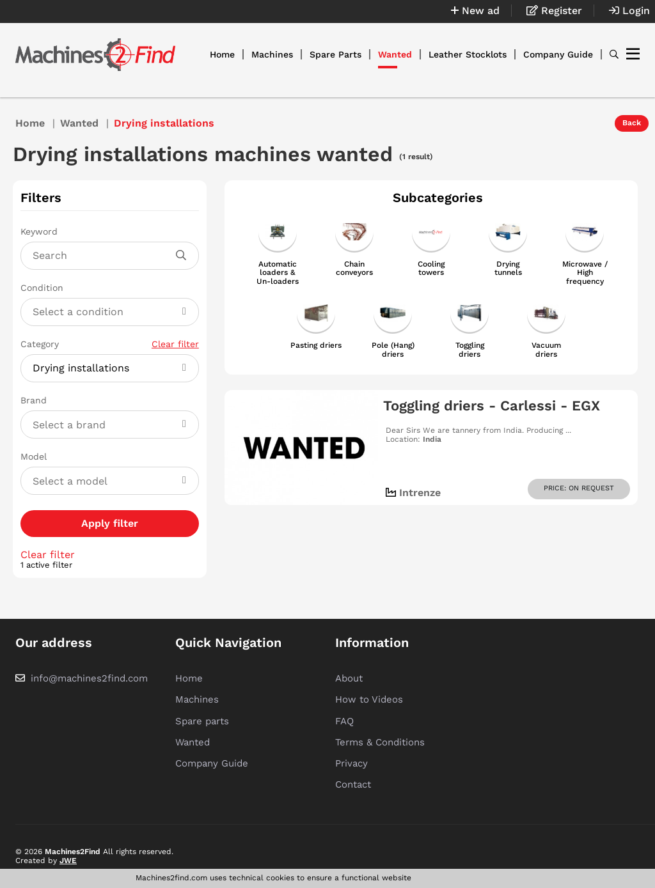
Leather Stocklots (468, 54)
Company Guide (558, 54)
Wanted (395, 54)
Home (222, 54)
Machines (272, 54)
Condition (41, 288)
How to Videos (369, 699)
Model (33, 456)
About (349, 678)
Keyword (39, 231)
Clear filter (175, 344)
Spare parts (202, 721)
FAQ (344, 721)
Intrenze (420, 493)
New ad (475, 10)
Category (109, 344)
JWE (68, 860)
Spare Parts (335, 54)
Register (554, 10)
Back (631, 122)
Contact (353, 784)
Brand (33, 400)
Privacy (351, 763)
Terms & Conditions (380, 742)
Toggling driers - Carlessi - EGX (491, 406)
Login (629, 10)
